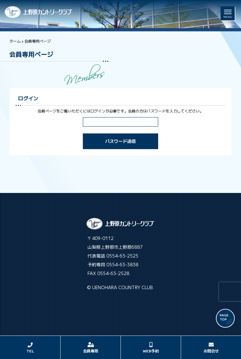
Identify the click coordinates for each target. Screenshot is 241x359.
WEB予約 (151, 350)
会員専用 (90, 350)
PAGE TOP (224, 317)
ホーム (15, 41)
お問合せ (211, 350)
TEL (30, 350)
